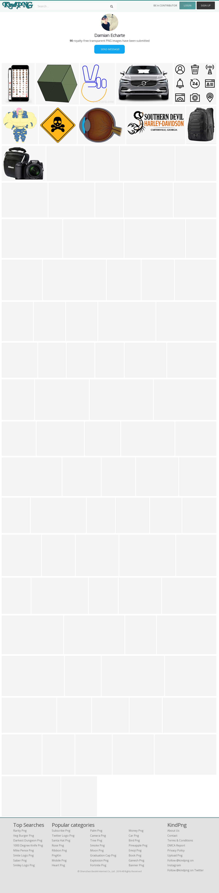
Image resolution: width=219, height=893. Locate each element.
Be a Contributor (165, 5)
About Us (173, 830)
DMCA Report (176, 845)
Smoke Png (97, 845)
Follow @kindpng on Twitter (185, 870)
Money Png (136, 830)
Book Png (135, 855)
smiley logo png (24, 865)
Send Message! (109, 49)
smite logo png (23, 855)
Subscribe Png (61, 830)
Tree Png (96, 840)
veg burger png (23, 835)
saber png (20, 860)
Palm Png (96, 830)
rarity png (20, 830)
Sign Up (206, 5)
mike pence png (23, 850)
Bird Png (134, 840)
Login (187, 5)
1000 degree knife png (28, 845)
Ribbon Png (59, 850)
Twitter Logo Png (63, 835)
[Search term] (75, 6)
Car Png (134, 835)
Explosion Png (99, 860)
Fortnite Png (98, 865)
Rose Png (58, 845)
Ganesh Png (136, 860)
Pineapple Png (138, 845)
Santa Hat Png (61, 840)
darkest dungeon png (27, 840)
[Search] (111, 7)
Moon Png (97, 850)
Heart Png (58, 865)
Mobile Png (59, 860)
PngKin (56, 855)
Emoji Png (135, 850)
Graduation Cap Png (103, 855)
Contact (172, 835)
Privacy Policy (176, 850)
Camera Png (98, 835)
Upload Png (175, 855)
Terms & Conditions (180, 840)
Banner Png (136, 865)
